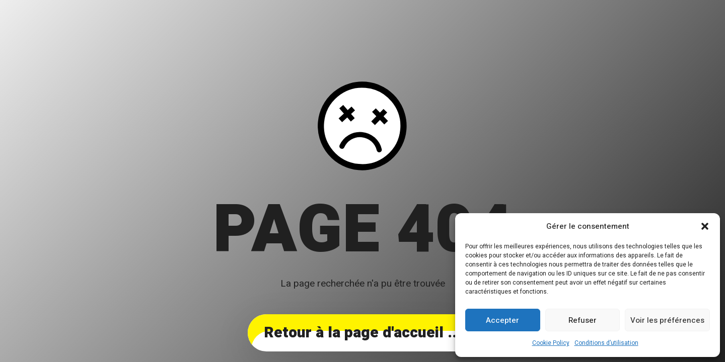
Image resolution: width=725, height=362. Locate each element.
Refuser (582, 320)
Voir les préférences (667, 320)
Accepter (502, 320)
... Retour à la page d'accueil (362, 333)
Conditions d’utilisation (606, 342)
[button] (705, 226)
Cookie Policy (550, 342)
